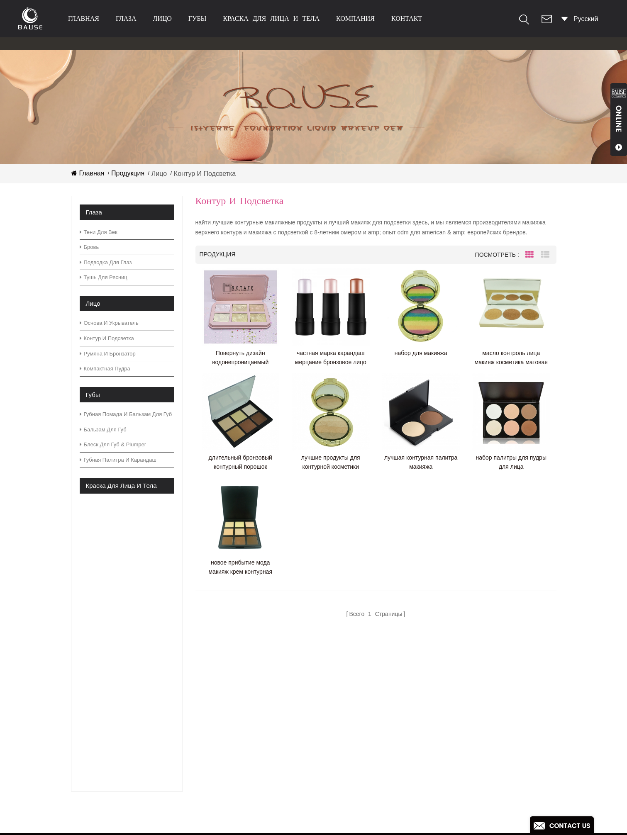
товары (239, 680)
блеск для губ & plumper (113, 444)
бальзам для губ (103, 429)
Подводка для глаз (106, 262)
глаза (126, 18)
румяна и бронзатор (108, 354)
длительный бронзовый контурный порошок (240, 462)
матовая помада (342, 799)
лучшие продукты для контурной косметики (330, 462)
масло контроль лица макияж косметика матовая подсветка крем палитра (511, 358)
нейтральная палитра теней (360, 707)
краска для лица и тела (271, 18)
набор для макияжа (421, 353)
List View (545, 254)
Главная (83, 18)
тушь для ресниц (103, 277)
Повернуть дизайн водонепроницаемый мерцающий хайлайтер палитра (240, 358)
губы (197, 18)
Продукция (127, 173)
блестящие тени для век (354, 786)
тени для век (98, 232)
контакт (406, 18)
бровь (89, 247)
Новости (241, 730)
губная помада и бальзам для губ (126, 414)
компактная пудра (105, 368)
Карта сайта (246, 756)
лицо (162, 18)
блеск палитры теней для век (362, 773)
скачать (239, 743)
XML (235, 769)
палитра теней (339, 694)
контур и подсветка (107, 338)
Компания (355, 18)
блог (235, 717)
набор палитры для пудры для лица (511, 462)
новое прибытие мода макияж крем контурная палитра (240, 567)
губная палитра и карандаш (118, 460)
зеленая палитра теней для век (365, 680)
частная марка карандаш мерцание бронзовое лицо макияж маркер (330, 358)
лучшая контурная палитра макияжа (420, 462)
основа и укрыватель (109, 323)
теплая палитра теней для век (363, 760)
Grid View (529, 254)
